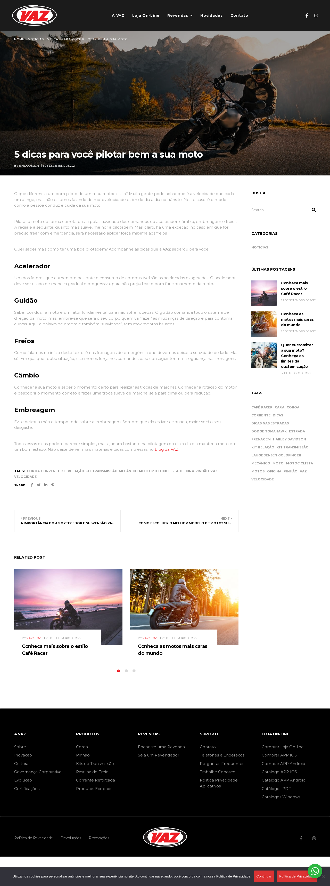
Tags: (19, 471)
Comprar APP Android (283, 763)
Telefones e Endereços (222, 755)
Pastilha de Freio (92, 771)
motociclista (164, 471)
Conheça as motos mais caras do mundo (297, 319)
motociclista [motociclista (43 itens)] (299, 463)
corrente (50, 471)
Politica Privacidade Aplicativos (219, 783)
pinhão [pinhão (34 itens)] (291, 471)
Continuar (264, 876)
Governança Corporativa (37, 771)
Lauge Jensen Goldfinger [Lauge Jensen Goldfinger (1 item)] (276, 455)
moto (144, 471)
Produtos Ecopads (94, 788)
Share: (20, 485)
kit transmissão (102, 471)
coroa (33, 471)
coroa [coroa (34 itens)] (293, 407)
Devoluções (71, 838)
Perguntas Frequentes (222, 763)
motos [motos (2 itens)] (258, 471)
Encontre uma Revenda (161, 746)
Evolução (23, 780)
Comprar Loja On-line (283, 746)
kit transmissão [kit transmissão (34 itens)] (293, 447)
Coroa (82, 746)
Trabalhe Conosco (217, 771)
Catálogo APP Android (284, 780)
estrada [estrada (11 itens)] (297, 431)
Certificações (26, 788)
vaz (213, 471)
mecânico (128, 471)
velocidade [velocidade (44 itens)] (262, 479)
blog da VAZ (166, 449)
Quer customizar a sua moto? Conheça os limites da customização (297, 356)
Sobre (20, 746)
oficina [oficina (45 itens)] (274, 471)
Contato (208, 746)
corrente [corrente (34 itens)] (260, 415)
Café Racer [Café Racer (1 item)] (262, 407)
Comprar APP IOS (279, 755)
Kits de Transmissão (95, 763)
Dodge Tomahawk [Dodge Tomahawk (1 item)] (269, 431)
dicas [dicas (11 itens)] (278, 415)
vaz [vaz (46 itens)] (303, 471)
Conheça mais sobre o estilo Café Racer (294, 288)
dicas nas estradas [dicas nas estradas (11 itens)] (270, 423)
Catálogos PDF (276, 788)
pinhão (202, 471)
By (27, 165)
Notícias (259, 247)
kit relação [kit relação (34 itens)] (262, 447)
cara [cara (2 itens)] (279, 407)
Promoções (99, 838)
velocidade (25, 477)
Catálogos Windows (281, 796)
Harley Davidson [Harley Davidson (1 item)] (289, 439)
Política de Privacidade (33, 838)
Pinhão (83, 755)
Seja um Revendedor (158, 755)
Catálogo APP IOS (279, 771)
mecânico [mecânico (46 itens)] (260, 463)
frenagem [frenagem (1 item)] (261, 439)
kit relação (72, 471)
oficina (187, 471)
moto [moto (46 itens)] (278, 463)
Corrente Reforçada (95, 780)
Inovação (23, 755)
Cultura (21, 763)
